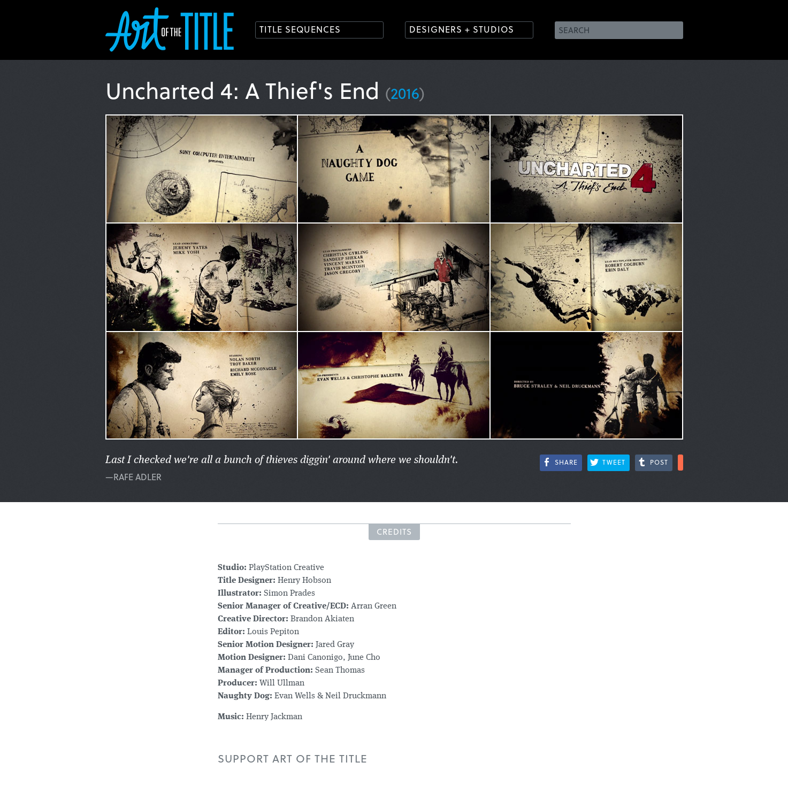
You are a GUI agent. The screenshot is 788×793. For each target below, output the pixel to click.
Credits (394, 531)
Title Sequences (300, 29)
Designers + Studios (461, 29)
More (680, 463)
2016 (405, 93)
